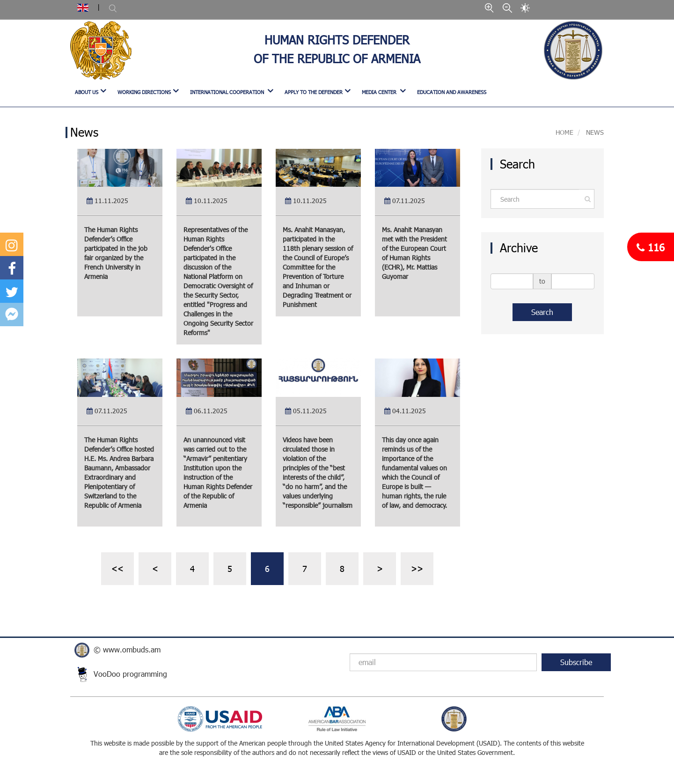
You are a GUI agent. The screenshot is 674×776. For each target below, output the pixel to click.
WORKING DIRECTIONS (144, 92)
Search (542, 312)
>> (417, 568)
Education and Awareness (451, 92)
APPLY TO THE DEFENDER (314, 92)
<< (117, 568)
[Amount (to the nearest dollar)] (535, 199)
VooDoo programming (130, 674)
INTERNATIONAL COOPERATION (227, 92)
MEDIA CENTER (380, 92)
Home (564, 132)
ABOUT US (86, 92)
